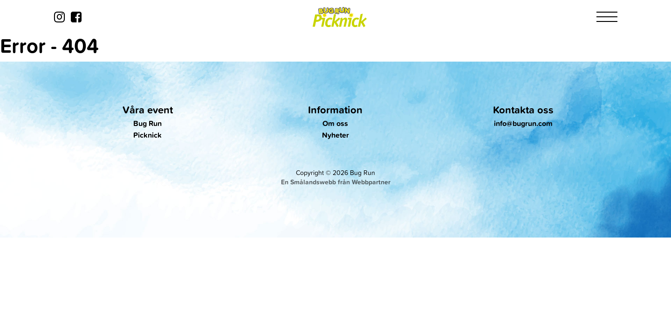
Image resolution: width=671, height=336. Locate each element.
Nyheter (335, 135)
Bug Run (147, 123)
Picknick (147, 135)
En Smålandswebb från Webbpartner (335, 182)
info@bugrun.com (523, 123)
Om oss (335, 123)
